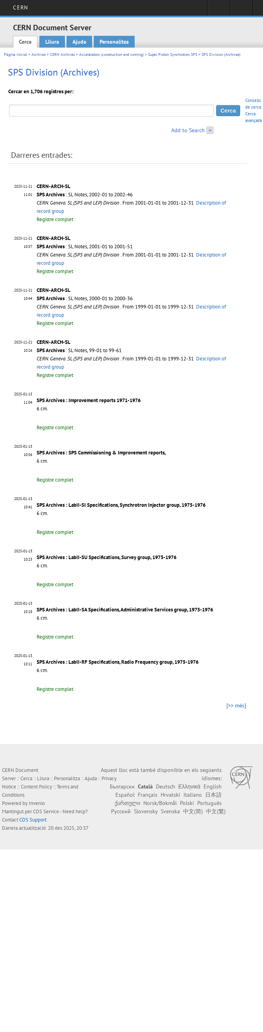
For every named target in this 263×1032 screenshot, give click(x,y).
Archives (38, 54)
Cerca (25, 41)
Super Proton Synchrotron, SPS (172, 54)
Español (125, 794)
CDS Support (32, 819)
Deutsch (165, 786)
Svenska (170, 811)
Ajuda (79, 41)
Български (122, 786)
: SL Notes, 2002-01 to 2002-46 (85, 194)
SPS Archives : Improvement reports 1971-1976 (89, 400)
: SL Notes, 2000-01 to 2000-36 (85, 298)
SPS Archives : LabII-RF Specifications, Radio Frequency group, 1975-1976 (117, 662)
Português (209, 803)
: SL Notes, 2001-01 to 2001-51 (85, 246)
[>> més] (236, 705)
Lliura (52, 41)
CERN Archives (62, 54)
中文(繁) (216, 811)
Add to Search (188, 130)
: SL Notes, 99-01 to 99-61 (79, 350)
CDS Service (46, 811)
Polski (187, 803)
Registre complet (55, 219)
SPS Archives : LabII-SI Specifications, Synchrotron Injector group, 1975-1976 (121, 505)
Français (147, 794)
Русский (121, 811)
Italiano (192, 794)
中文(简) (193, 811)
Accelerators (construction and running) (111, 54)
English (213, 786)
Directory (241, 10)
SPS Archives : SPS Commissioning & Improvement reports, (101, 452)
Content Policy (36, 786)
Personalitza (114, 41)
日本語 (213, 794)
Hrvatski (170, 794)
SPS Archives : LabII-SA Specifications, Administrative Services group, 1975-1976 (125, 609)
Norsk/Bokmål (160, 803)
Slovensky (145, 811)
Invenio (37, 803)
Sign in (218, 10)
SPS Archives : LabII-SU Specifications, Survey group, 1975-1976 (106, 557)
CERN (20, 7)
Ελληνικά (189, 786)
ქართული (127, 803)
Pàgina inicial (15, 54)
